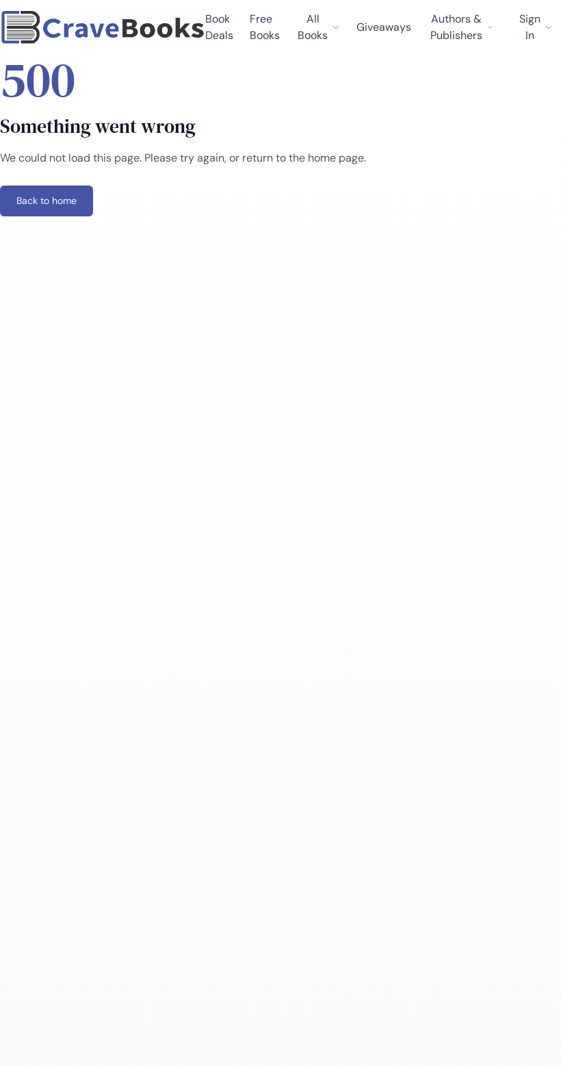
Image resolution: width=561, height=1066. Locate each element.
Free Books (265, 27)
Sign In (536, 27)
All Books (319, 27)
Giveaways (383, 27)
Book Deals (219, 27)
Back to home (46, 200)
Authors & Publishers (461, 27)
